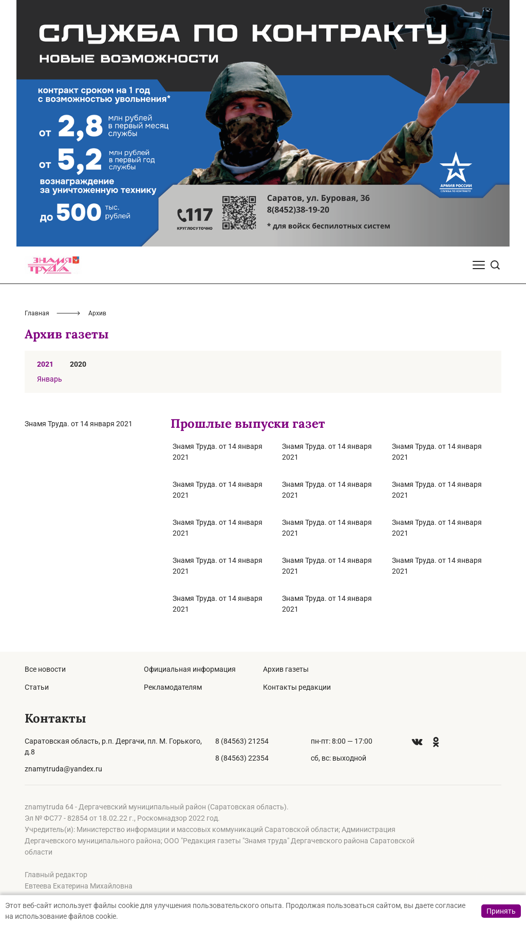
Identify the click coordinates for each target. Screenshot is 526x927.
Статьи (37, 687)
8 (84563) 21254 (242, 741)
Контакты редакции (297, 687)
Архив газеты (286, 669)
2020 (78, 364)
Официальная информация (190, 669)
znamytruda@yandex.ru (63, 769)
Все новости (45, 669)
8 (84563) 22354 (242, 758)
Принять (501, 911)
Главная (37, 313)
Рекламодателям (173, 687)
